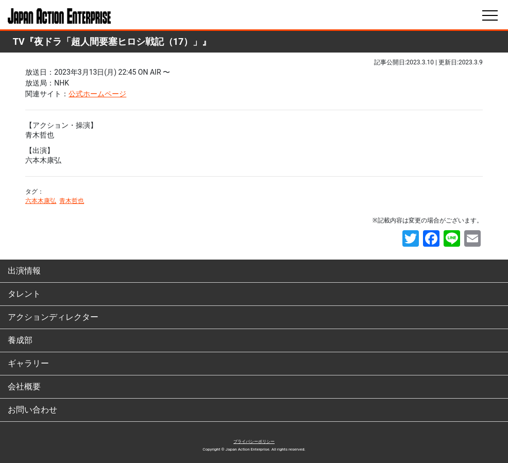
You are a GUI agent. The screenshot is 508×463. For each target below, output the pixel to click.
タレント (24, 294)
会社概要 (24, 386)
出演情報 (24, 271)
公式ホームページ (97, 94)
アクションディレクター (53, 317)
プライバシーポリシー (254, 441)
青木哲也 (71, 200)
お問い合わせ (32, 410)
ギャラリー (28, 363)
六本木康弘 (40, 200)
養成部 (20, 340)
